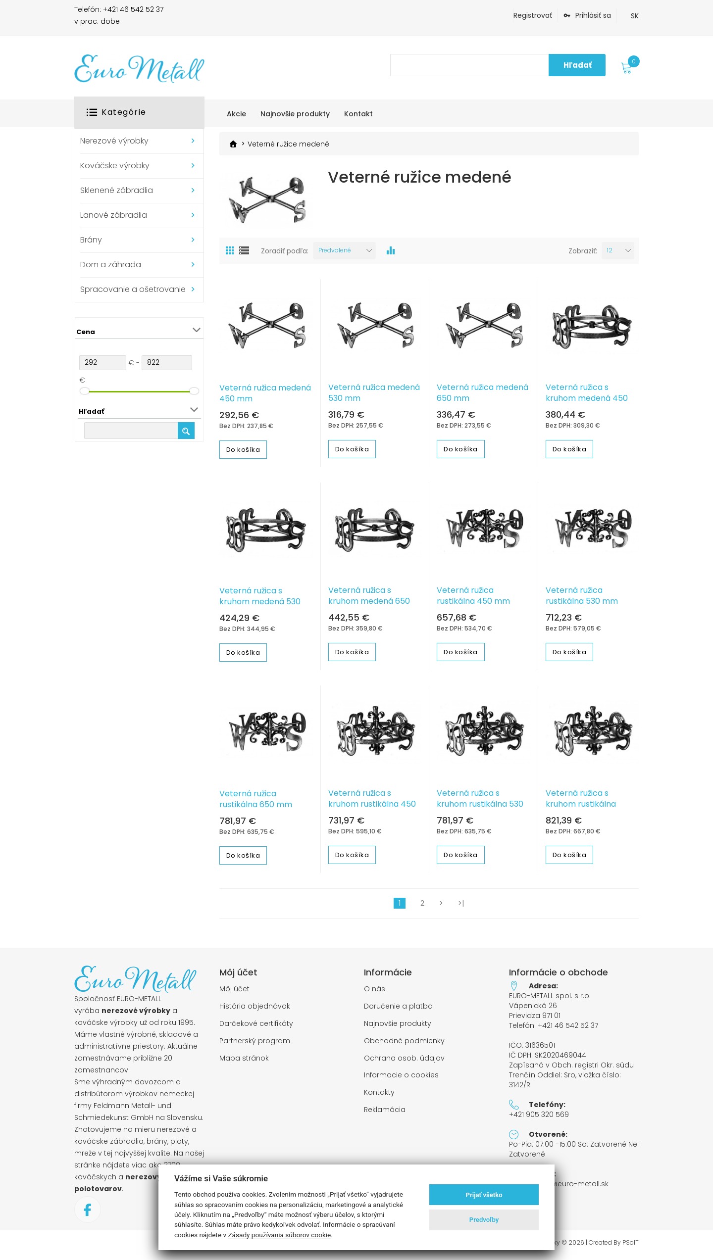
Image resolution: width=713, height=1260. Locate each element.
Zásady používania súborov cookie (279, 1235)
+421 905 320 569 (539, 1117)
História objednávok (254, 1009)
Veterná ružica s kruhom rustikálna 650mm (581, 807)
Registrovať (532, 15)
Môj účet (234, 992)
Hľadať (577, 65)
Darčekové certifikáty (256, 1026)
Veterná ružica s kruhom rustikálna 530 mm (480, 807)
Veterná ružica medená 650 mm (482, 395)
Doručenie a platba (398, 1009)
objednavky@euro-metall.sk (559, 1187)
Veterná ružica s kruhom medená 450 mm (587, 401)
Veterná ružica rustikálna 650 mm (255, 802)
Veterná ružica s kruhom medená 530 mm (260, 604)
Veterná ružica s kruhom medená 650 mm (369, 604)
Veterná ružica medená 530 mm (374, 395)
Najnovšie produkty (397, 1026)
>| (461, 906)
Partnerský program (254, 1044)
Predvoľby (484, 1219)
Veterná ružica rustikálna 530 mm (582, 599)
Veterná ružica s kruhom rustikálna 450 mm (372, 807)
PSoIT (630, 1246)
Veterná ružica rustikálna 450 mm (473, 599)
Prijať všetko (484, 1195)
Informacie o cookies (401, 1078)
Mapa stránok (244, 1061)
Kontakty (379, 1095)
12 (609, 253)
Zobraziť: (582, 254)
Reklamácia (385, 1113)
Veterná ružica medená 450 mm (265, 396)
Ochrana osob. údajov (404, 1061)
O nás (374, 992)
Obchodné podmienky (404, 1044)
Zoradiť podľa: (284, 254)
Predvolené (334, 253)
